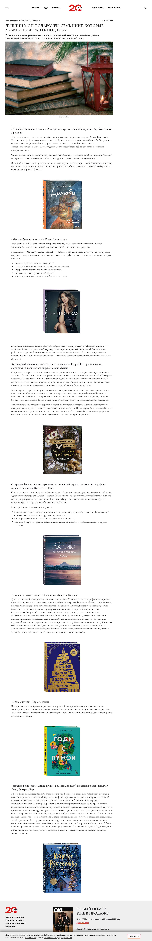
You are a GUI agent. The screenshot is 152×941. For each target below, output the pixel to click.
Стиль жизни (97, 8)
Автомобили (114, 8)
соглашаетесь (30, 937)
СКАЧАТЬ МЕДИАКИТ (14, 917)
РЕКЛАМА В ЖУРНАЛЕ (15, 923)
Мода (45, 8)
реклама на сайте (14, 920)
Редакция (10, 926)
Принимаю (134, 936)
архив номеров (83, 923)
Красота (56, 8)
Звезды (35, 8)
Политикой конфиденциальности (58, 937)
